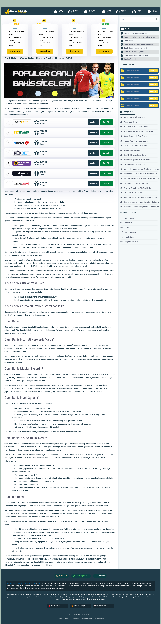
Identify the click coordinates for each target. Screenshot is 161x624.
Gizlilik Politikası (99, 618)
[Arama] (137, 19)
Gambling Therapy (78, 606)
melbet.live (126, 222)
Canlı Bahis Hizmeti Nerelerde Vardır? (139, 44)
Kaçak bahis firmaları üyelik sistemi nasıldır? (141, 37)
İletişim (67, 618)
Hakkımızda (76, 618)
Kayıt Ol (107, 122)
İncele (93, 122)
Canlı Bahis (128, 41)
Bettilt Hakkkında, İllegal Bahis (133, 155)
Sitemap (59, 618)
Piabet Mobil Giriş (128, 122)
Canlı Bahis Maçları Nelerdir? (135, 48)
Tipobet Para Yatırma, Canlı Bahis (134, 141)
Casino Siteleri (130, 59)
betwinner (19, 583)
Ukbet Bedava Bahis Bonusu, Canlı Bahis (136, 131)
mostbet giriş (127, 237)
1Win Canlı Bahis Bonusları (131, 192)
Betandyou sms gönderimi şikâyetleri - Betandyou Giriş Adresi (139, 202)
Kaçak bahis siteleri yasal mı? (135, 33)
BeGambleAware (100, 606)
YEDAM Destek (54, 606)
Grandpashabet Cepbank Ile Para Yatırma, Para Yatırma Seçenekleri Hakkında (139, 173)
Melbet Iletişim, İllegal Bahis (132, 150)
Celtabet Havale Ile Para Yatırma (133, 164)
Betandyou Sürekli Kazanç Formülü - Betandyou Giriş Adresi (139, 206)
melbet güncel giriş (30, 583)
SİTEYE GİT (15, 51)
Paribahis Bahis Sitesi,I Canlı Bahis (134, 183)
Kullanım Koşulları (87, 618)
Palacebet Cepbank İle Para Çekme (135, 159)
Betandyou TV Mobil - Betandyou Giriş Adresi (138, 197)
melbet (125, 227)
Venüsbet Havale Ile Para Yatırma (134, 126)
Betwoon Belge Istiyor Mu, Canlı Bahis (135, 188)
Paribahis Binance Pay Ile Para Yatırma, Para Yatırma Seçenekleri (139, 178)
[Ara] (156, 19)
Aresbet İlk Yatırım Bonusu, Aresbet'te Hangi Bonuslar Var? (139, 169)
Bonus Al (153, 71)
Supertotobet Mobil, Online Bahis (134, 145)
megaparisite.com (129, 241)
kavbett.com (127, 218)
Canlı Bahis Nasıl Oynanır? (134, 52)
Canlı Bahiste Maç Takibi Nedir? (136, 55)
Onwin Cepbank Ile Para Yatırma (133, 136)
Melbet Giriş (11, 583)
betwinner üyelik (128, 232)
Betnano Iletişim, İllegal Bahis (132, 117)
